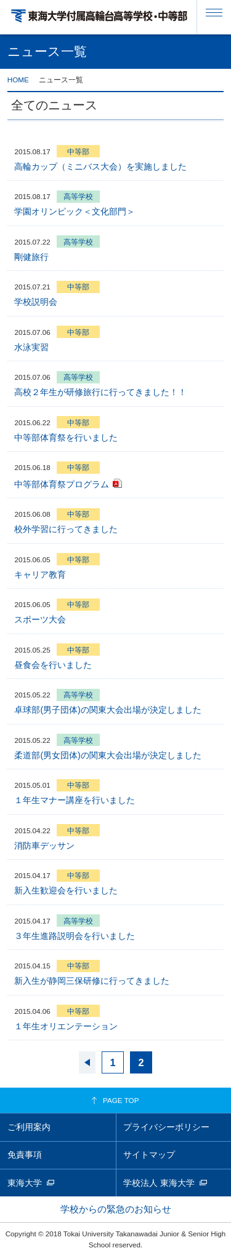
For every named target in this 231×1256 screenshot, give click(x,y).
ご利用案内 (29, 1127)
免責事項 (24, 1155)
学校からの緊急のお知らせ (115, 1209)
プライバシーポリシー (166, 1127)
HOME (18, 80)
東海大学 (24, 1183)
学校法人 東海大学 (159, 1183)
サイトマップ (149, 1155)
